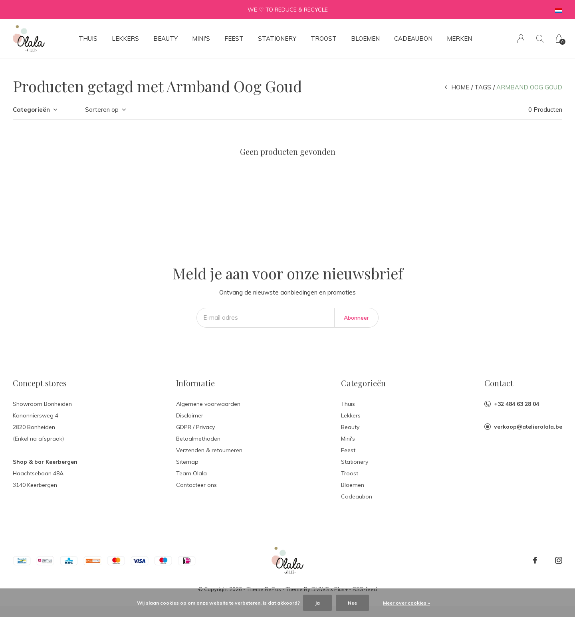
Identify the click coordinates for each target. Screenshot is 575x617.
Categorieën (31, 109)
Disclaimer (189, 415)
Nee (352, 603)
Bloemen (365, 38)
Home (460, 87)
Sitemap (187, 461)
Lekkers (125, 38)
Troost (324, 38)
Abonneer (356, 317)
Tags (482, 87)
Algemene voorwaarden (208, 403)
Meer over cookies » (406, 603)
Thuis (88, 38)
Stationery (277, 38)
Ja (317, 603)
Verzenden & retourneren (209, 450)
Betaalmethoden (198, 438)
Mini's (201, 38)
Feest (234, 38)
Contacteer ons (196, 484)
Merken (459, 38)
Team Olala (191, 473)
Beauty (165, 38)
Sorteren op (102, 109)
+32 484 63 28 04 (516, 403)
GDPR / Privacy (195, 427)
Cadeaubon (413, 38)
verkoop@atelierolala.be (528, 426)
